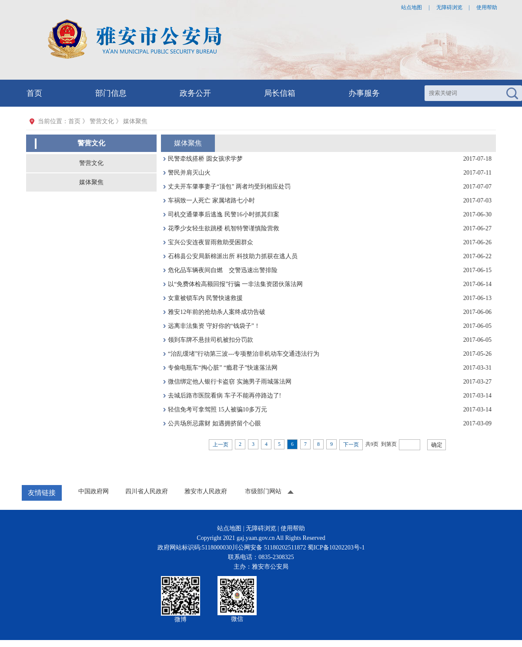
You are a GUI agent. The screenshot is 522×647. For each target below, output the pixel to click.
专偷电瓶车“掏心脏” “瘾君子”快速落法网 (223, 367)
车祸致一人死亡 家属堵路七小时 (211, 200)
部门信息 (111, 93)
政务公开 (195, 93)
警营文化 (91, 163)
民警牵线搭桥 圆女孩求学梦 (205, 158)
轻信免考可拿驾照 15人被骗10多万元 (217, 409)
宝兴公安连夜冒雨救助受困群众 (210, 242)
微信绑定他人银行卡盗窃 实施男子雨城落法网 (229, 381)
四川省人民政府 (146, 491)
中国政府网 (93, 491)
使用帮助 (486, 7)
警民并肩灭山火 (189, 172)
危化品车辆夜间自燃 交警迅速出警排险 (223, 270)
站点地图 (411, 7)
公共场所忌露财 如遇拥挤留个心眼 (214, 423)
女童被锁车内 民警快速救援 (205, 298)
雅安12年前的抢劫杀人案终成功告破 (216, 312)
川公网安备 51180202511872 (269, 547)
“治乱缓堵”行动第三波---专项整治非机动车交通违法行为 (243, 353)
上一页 (220, 444)
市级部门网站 (263, 491)
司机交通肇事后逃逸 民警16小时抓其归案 (223, 214)
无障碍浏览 (449, 7)
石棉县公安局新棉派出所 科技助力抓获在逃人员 (233, 256)
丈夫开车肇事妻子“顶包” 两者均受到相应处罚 (229, 186)
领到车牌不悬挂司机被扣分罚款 (210, 340)
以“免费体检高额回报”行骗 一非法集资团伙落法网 (235, 284)
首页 (34, 93)
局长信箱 (279, 93)
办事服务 (364, 93)
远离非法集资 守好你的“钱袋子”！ (214, 326)
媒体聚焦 (91, 182)
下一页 (351, 444)
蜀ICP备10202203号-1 (336, 547)
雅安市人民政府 (205, 491)
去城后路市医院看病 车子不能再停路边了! (224, 395)
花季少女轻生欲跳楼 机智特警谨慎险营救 (223, 228)
